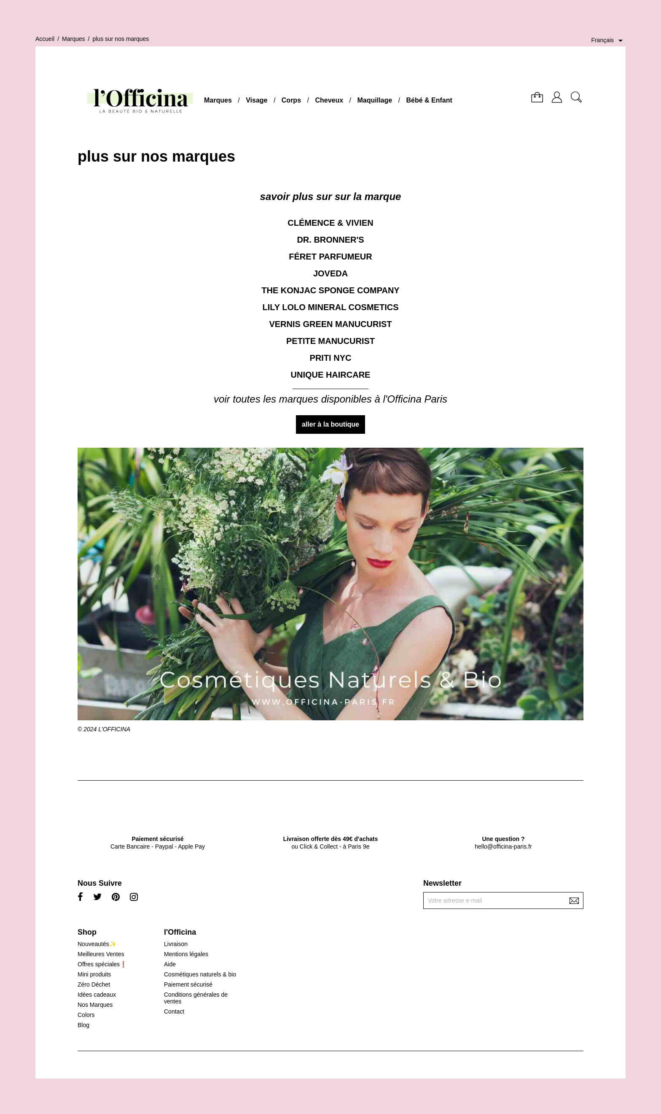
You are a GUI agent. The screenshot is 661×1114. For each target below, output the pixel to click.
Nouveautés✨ (97, 944)
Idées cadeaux (97, 994)
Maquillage (374, 100)
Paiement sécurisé (188, 984)
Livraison (176, 944)
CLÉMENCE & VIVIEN (330, 222)
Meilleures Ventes (101, 954)
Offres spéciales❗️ (102, 964)
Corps (291, 100)
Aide (170, 964)
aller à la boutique (330, 424)
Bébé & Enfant (429, 100)
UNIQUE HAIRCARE (331, 374)
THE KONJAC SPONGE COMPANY (330, 290)
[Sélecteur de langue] (608, 40)
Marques (218, 100)
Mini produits (94, 974)
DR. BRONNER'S (330, 239)
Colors (86, 1014)
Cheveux (329, 100)
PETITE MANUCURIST (330, 341)
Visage (256, 100)
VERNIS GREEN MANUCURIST (330, 324)
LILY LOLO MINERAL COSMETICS (331, 307)
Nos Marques (95, 1004)
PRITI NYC (331, 357)
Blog (83, 1025)
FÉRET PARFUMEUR (330, 256)
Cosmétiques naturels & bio (200, 974)
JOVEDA (330, 273)
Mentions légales (186, 954)
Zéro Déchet (94, 984)
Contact (174, 1011)
